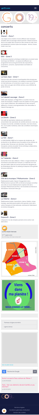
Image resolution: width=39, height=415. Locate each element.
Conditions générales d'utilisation (19, 410)
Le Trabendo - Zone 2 (9, 158)
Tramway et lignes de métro (12, 322)
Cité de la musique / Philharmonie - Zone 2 (18, 178)
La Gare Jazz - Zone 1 (9, 77)
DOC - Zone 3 (6, 56)
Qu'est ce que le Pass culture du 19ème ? (17, 378)
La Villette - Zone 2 (8, 199)
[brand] (5, 8)
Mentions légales (19, 407)
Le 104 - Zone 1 (7, 138)
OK (35, 371)
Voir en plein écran (7, 365)
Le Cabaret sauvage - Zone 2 (12, 97)
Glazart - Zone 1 (7, 36)
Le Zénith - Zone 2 (8, 117)
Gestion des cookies (19, 412)
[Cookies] (4, 411)
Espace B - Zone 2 (8, 217)
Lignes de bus (8, 326)
